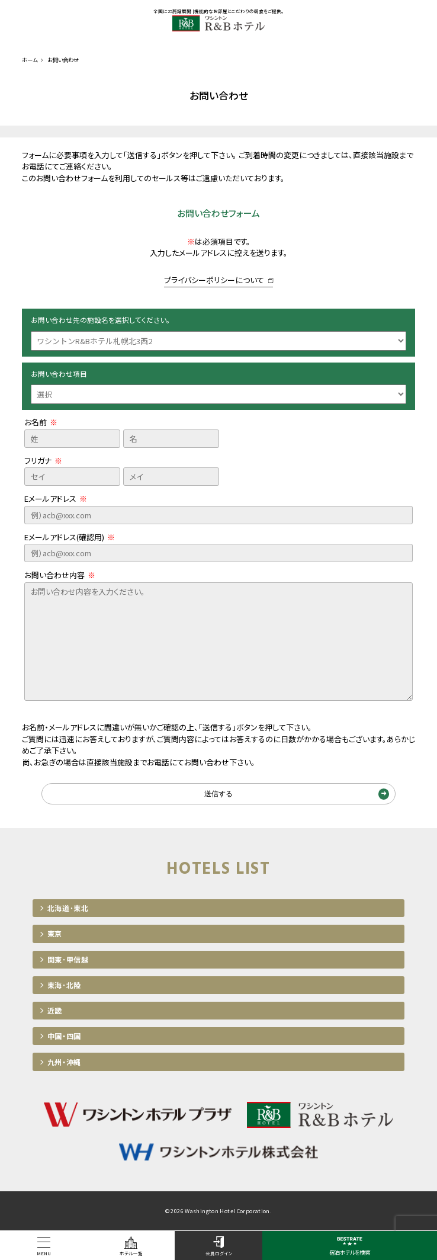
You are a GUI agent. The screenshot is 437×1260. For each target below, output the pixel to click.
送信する (218, 794)
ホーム (29, 60)
